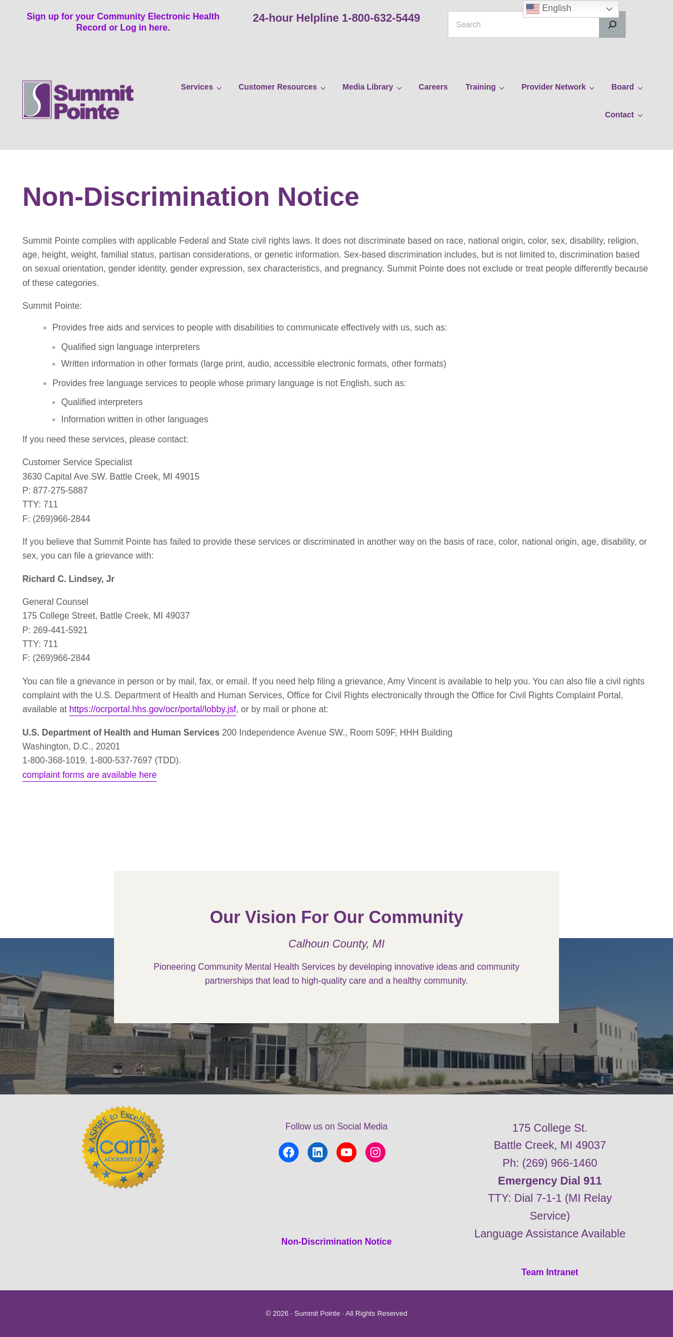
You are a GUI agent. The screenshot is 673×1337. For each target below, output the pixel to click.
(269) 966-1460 (559, 1163)
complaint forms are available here (89, 774)
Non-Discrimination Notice (336, 1241)
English (548, 9)
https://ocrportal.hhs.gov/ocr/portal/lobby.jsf (153, 709)
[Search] (612, 24)
